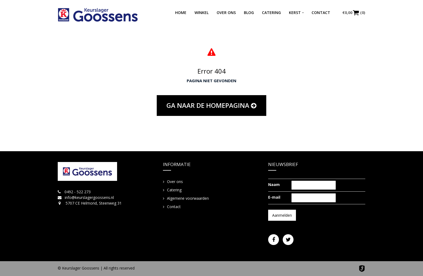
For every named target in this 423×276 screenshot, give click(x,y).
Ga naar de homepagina (211, 105)
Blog (249, 12)
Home (180, 12)
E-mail (274, 197)
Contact (321, 12)
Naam (274, 184)
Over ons (226, 12)
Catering (271, 12)
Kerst (295, 12)
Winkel (202, 12)
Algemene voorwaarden (188, 198)
